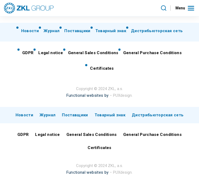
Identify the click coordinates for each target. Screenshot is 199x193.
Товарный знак (110, 30)
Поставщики (77, 30)
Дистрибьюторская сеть (157, 30)
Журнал (51, 30)
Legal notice (50, 52)
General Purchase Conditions (152, 52)
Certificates (102, 68)
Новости (30, 30)
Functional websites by (87, 95)
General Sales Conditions (93, 52)
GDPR (27, 52)
